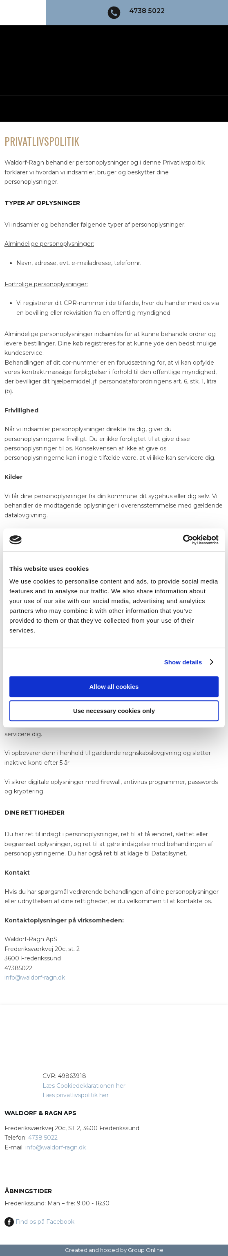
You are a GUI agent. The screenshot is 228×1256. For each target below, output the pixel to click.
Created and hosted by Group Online (114, 1250)
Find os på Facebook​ (39, 1221)
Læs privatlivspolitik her (75, 1095)
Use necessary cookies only (114, 710)
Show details (183, 662)
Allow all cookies (114, 686)
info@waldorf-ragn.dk (34, 977)
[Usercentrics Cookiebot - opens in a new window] (183, 539)
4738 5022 (43, 1137)
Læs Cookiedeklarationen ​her (83, 1085)
